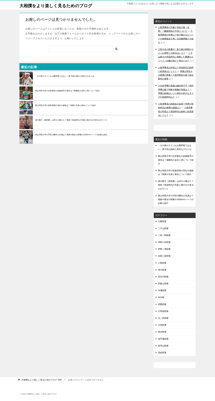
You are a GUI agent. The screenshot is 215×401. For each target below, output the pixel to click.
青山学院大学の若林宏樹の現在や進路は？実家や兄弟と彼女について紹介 (65, 105)
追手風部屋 (163, 339)
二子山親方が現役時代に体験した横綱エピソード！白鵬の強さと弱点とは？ (176, 57)
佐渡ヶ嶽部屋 (164, 256)
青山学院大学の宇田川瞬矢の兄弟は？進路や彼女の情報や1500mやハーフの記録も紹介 (71, 135)
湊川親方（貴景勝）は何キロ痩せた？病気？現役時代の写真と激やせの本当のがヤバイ (71, 120)
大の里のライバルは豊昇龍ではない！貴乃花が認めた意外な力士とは (64, 76)
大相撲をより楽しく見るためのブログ (58, 5)
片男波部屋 (163, 311)
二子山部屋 (163, 228)
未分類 (161, 297)
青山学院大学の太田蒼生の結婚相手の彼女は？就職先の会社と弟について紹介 (67, 91)
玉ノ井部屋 (163, 318)
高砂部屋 (162, 352)
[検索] (84, 49)
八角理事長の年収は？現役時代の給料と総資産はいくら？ (176, 111)
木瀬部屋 (162, 290)
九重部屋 (162, 221)
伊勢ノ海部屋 (164, 249)
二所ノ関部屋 (164, 235)
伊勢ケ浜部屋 (164, 242)
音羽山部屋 (163, 346)
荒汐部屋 (162, 332)
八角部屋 (162, 263)
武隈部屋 (162, 304)
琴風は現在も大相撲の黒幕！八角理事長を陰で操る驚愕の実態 (176, 75)
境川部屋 (162, 270)
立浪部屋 (162, 325)
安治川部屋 (163, 276)
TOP (41, 380)
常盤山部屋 (163, 283)
